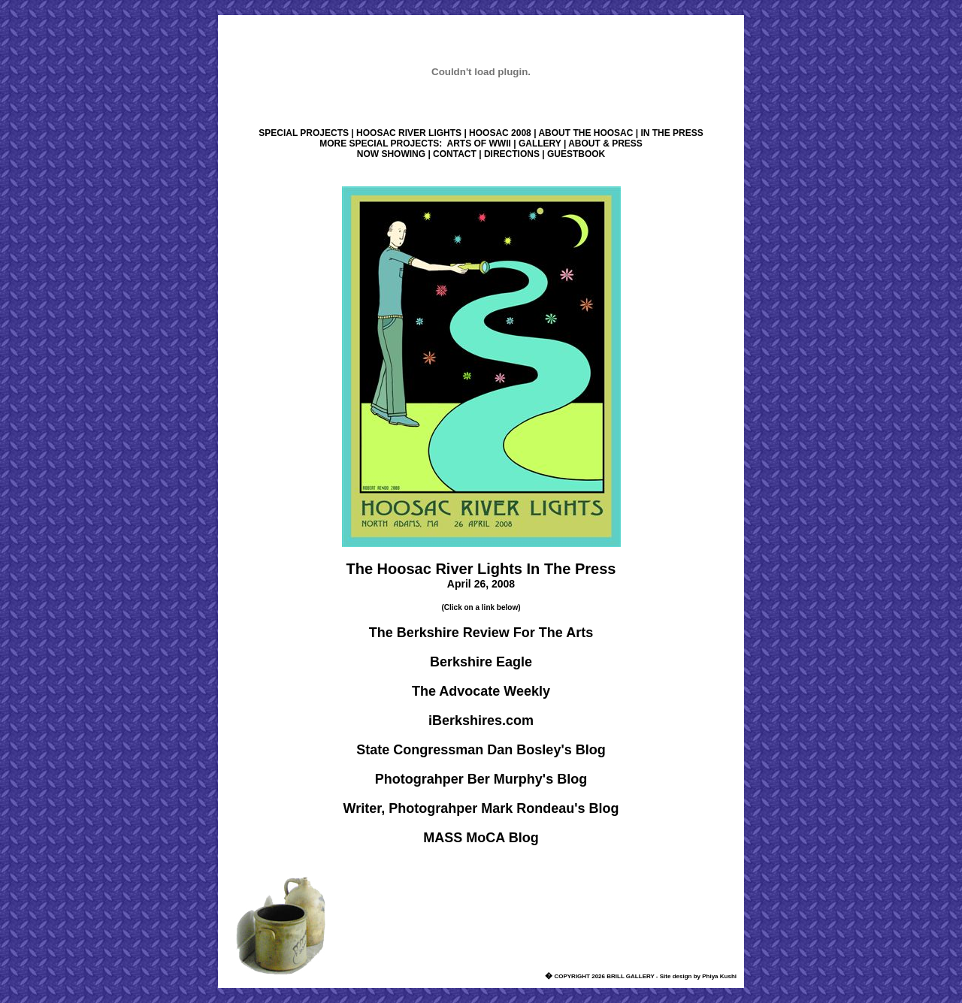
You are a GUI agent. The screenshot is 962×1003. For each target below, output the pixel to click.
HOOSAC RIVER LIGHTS (408, 133)
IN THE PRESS (671, 133)
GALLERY (540, 143)
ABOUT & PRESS (605, 143)
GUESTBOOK (576, 154)
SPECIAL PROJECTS (304, 133)
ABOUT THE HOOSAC (585, 133)
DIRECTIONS (512, 154)
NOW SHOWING (391, 154)
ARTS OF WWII (479, 143)
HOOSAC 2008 (500, 133)
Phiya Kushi (719, 976)
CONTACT (454, 154)
